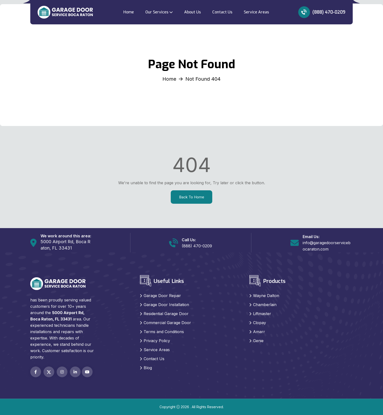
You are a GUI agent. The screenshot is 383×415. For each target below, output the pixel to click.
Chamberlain (265, 304)
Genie (258, 340)
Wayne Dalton (266, 295)
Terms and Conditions (164, 331)
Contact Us (222, 12)
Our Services (156, 12)
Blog (148, 367)
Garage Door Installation (166, 304)
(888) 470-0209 (321, 12)
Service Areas (256, 12)
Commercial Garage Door (167, 322)
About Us (192, 12)
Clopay (259, 322)
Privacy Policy (157, 340)
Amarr (259, 331)
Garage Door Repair (162, 295)
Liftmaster (262, 313)
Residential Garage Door (166, 313)
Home (128, 12)
